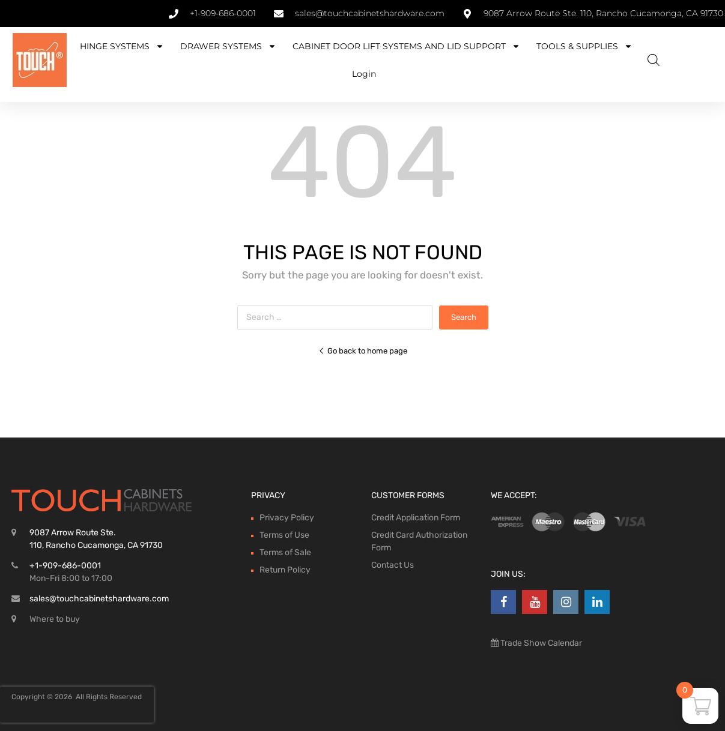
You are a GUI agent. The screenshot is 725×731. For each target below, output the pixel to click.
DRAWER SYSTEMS (228, 46)
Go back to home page (362, 350)
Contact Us (392, 565)
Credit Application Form (415, 518)
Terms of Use (284, 535)
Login (364, 73)
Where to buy (54, 619)
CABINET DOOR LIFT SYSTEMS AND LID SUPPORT (406, 46)
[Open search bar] (654, 60)
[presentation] (77, 705)
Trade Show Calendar (540, 643)
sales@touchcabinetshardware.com (99, 599)
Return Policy (285, 570)
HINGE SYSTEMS (122, 46)
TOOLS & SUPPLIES (584, 46)
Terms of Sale (285, 552)
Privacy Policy (286, 518)
